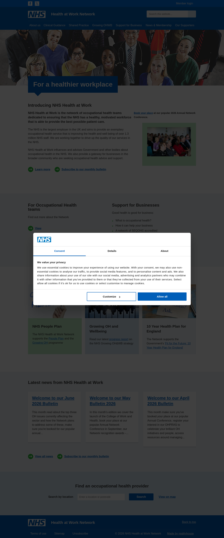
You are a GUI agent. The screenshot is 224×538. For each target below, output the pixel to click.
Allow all (162, 296)
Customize (111, 296)
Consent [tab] (59, 250)
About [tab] (164, 250)
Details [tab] (112, 250)
